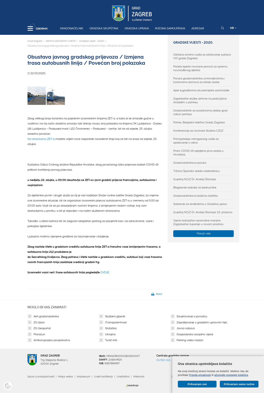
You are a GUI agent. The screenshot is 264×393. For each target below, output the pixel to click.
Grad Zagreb (34, 41)
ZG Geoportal (42, 328)
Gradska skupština (103, 28)
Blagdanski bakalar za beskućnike (194, 187)
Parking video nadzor (190, 340)
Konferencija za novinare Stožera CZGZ (198, 130)
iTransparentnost (116, 322)
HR (233, 28)
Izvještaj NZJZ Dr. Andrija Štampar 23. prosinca (202, 212)
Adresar (197, 28)
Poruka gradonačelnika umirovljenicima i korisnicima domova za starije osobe (199, 80)
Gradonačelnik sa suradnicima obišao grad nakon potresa (200, 112)
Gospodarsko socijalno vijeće (195, 334)
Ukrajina (110, 334)
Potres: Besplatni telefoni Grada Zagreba (199, 122)
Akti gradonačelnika (46, 316)
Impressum (83, 376)
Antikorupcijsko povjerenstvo (52, 340)
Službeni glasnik (115, 316)
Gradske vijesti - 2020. (91, 41)
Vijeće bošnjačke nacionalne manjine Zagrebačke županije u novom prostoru (198, 222)
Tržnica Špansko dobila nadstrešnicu (196, 171)
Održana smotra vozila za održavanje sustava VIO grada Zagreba (202, 56)
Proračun (39, 334)
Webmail (138, 376)
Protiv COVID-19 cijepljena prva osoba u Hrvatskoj (198, 152)
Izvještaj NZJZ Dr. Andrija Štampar (194, 179)
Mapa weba (65, 376)
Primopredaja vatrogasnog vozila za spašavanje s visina (196, 140)
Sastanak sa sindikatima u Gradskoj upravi (200, 204)
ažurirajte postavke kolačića (231, 375)
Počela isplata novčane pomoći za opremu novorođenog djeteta (200, 68)
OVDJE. (105, 272)
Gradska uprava (136, 28)
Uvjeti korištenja (103, 376)
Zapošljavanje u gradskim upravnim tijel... (202, 322)
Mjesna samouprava (170, 28)
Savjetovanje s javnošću (192, 316)
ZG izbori (39, 322)
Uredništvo (123, 376)
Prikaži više (203, 233)
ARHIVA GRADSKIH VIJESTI (60, 41)
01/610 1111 (163, 360)
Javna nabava (186, 328)
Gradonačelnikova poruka (189, 162)
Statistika (111, 328)
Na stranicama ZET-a (41, 139)
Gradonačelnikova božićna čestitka (195, 195)
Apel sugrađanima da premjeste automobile (201, 90)
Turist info (111, 340)
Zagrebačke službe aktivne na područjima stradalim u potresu (200, 100)
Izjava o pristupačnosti (40, 376)
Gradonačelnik (71, 28)
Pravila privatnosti (200, 375)
